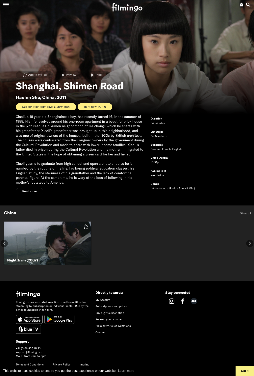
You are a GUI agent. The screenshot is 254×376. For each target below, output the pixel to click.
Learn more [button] (126, 370)
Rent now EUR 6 (95, 107)
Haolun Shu (28, 97)
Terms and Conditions (30, 364)
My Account (102, 300)
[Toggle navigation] (6, 4)
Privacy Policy (61, 364)
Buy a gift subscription (109, 313)
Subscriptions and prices (111, 306)
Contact (100, 332)
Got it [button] (245, 370)
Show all (245, 213)
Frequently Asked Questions (113, 326)
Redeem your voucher (108, 319)
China (48, 97)
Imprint (84, 364)
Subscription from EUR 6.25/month (46, 107)
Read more (29, 191)
